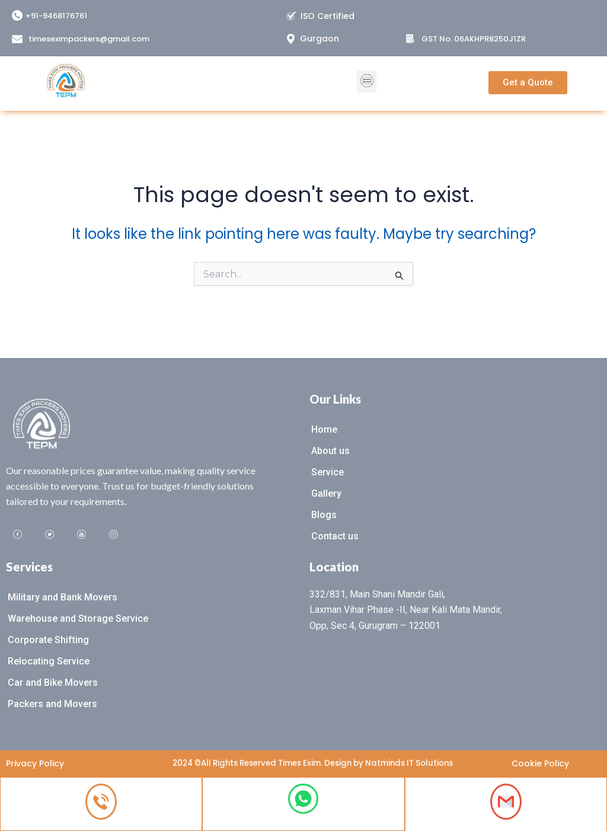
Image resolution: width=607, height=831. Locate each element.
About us (330, 449)
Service (327, 471)
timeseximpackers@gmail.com (88, 38)
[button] (366, 74)
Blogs (324, 513)
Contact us (335, 535)
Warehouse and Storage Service (78, 617)
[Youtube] (82, 533)
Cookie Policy (540, 763)
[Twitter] (50, 533)
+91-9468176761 (56, 15)
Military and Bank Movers (62, 596)
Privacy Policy (35, 763)
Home (324, 428)
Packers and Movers (52, 702)
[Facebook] (18, 533)
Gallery (326, 492)
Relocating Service (49, 660)
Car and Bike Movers (53, 681)
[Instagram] (114, 533)
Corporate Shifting (48, 638)
